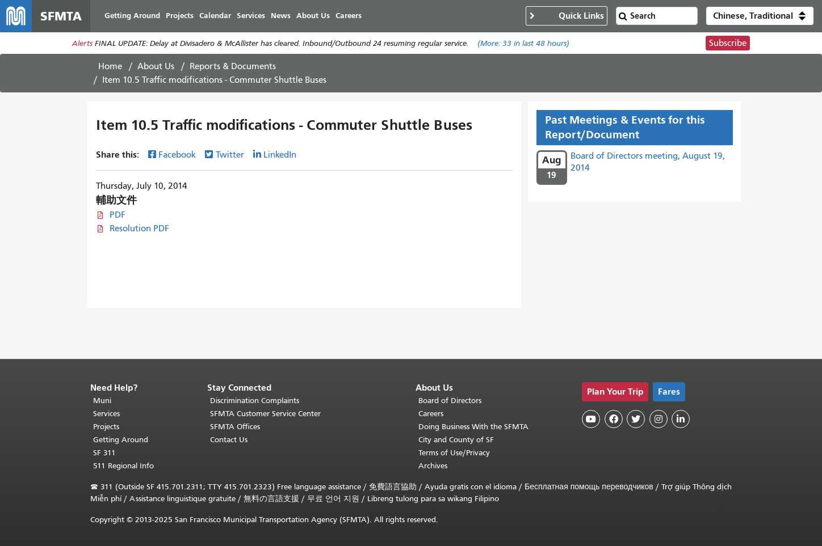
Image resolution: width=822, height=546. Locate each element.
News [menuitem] (281, 15)
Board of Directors (449, 400)
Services (106, 413)
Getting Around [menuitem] (132, 15)
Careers (430, 413)
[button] (759, 16)
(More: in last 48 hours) (523, 43)
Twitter (230, 155)
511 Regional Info (123, 466)
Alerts (82, 43)
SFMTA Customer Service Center (265, 413)
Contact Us (229, 440)
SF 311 (104, 453)
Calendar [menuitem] (215, 15)
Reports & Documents (233, 66)
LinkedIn (279, 155)
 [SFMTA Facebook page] (613, 419)
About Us (155, 66)
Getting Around (120, 440)
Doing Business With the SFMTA (473, 426)
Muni (102, 400)
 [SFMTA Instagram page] (658, 419)
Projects (106, 426)
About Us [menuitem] (313, 15)
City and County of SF (456, 440)
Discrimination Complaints (254, 400)
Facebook (177, 155)
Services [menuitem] (251, 15)
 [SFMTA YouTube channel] (591, 419)
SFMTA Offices (235, 426)
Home (110, 66)
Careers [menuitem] (348, 15)
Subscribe (727, 43)
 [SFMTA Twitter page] (635, 419)
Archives (432, 466)
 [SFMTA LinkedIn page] (681, 419)
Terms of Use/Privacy (454, 453)
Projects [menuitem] (180, 15)
